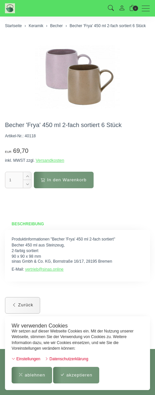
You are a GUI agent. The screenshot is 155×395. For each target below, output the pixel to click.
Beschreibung (28, 224)
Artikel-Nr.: (14, 136)
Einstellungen (26, 359)
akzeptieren (76, 375)
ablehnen (32, 375)
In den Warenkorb (63, 179)
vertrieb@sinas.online (44, 269)
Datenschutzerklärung (66, 359)
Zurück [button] (22, 304)
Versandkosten (50, 160)
